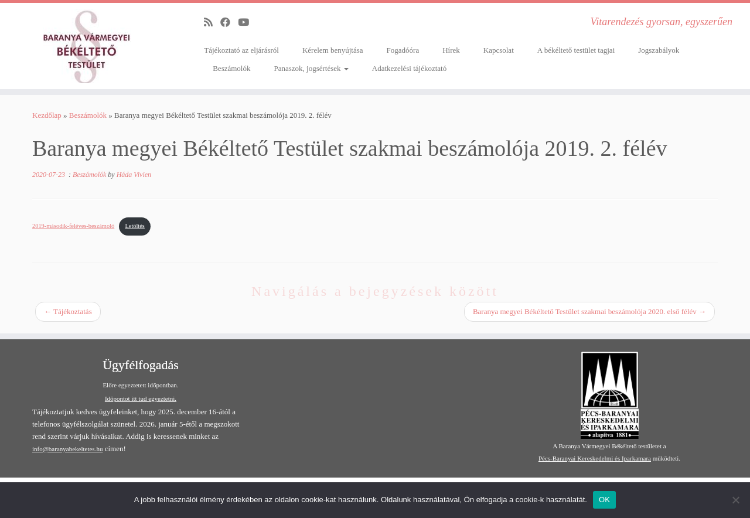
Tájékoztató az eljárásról (241, 50)
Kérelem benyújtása (332, 50)
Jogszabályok (658, 50)
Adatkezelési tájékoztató (409, 68)
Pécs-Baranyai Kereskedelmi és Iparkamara (594, 458)
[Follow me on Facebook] (229, 22)
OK (604, 499)
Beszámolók (231, 68)
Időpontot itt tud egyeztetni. (140, 398)
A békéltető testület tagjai (576, 50)
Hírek (451, 50)
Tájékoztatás (68, 311)
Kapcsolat (498, 50)
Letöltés (134, 226)
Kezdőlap (47, 115)
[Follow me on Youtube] (247, 22)
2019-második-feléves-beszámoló (73, 226)
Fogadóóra (403, 50)
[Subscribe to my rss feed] (212, 22)
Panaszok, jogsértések (311, 68)
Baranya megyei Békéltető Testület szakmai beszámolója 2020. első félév (589, 311)
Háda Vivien (134, 175)
